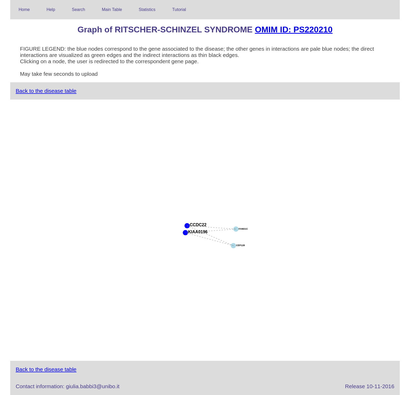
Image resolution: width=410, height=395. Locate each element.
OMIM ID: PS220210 (294, 29)
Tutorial (179, 9)
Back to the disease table (46, 91)
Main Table (112, 9)
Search (78, 9)
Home (24, 9)
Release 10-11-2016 (369, 386)
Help (51, 9)
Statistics (147, 9)
